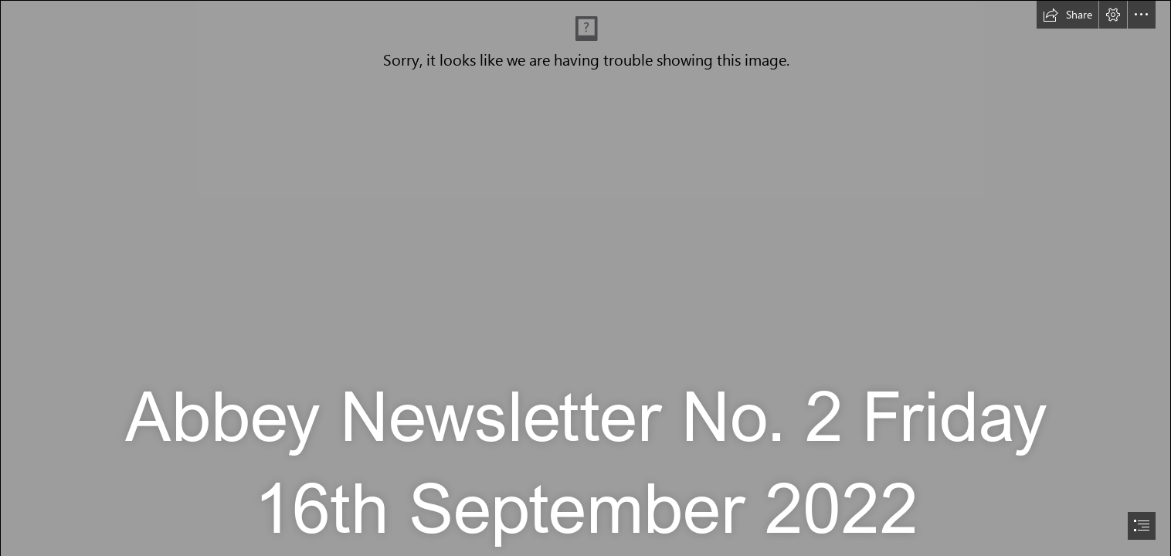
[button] (1067, 15)
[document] (585, 278)
